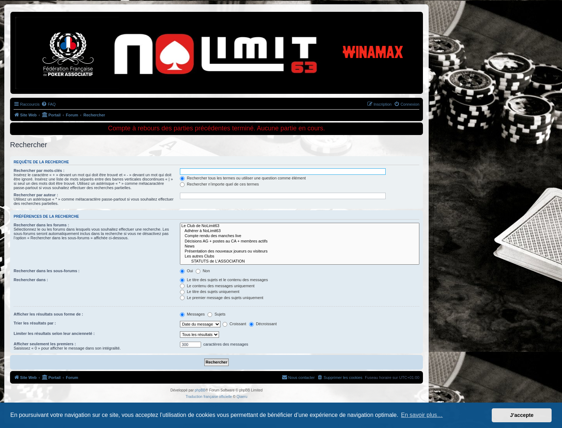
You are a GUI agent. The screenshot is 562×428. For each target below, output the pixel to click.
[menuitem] (48, 104)
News (300, 246)
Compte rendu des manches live (300, 236)
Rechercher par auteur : (36, 195)
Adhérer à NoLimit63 (300, 231)
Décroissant (263, 324)
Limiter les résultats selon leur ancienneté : (54, 333)
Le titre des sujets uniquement (209, 291)
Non (203, 271)
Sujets (216, 314)
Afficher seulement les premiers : (45, 344)
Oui (186, 271)
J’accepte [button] (522, 415)
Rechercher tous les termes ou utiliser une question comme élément (243, 178)
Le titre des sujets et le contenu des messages (224, 280)
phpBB (200, 390)
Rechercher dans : (31, 280)
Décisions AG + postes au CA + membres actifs (300, 241)
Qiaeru (242, 397)
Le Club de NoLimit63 (300, 226)
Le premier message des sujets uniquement (221, 297)
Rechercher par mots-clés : (39, 170)
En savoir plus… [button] (422, 415)
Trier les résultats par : (35, 323)
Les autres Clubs (300, 256)
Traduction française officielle (209, 397)
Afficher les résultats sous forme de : (48, 314)
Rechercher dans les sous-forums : (47, 271)
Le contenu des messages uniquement (217, 286)
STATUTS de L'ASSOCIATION (300, 261)
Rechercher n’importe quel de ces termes (219, 184)
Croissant (234, 324)
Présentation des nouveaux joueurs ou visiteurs (300, 251)
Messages (192, 314)
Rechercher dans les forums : (41, 225)
